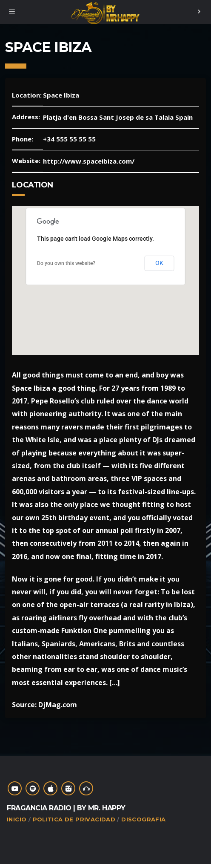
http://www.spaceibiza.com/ (88, 161)
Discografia (143, 819)
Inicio (16, 819)
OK (159, 262)
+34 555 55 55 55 (69, 139)
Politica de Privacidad (74, 819)
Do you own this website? (66, 263)
